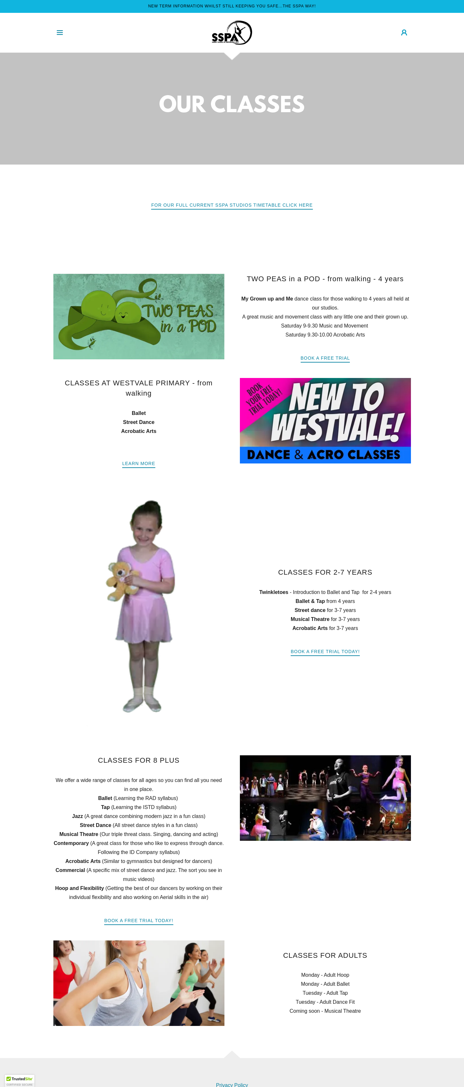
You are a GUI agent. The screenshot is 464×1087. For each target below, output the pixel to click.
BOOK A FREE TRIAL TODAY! (138, 920)
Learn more (138, 463)
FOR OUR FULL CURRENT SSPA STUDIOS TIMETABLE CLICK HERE (232, 205)
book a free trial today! (325, 651)
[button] (59, 32)
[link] (232, 32)
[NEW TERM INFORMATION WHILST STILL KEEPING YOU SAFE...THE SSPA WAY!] (232, 6)
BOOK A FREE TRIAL (325, 358)
